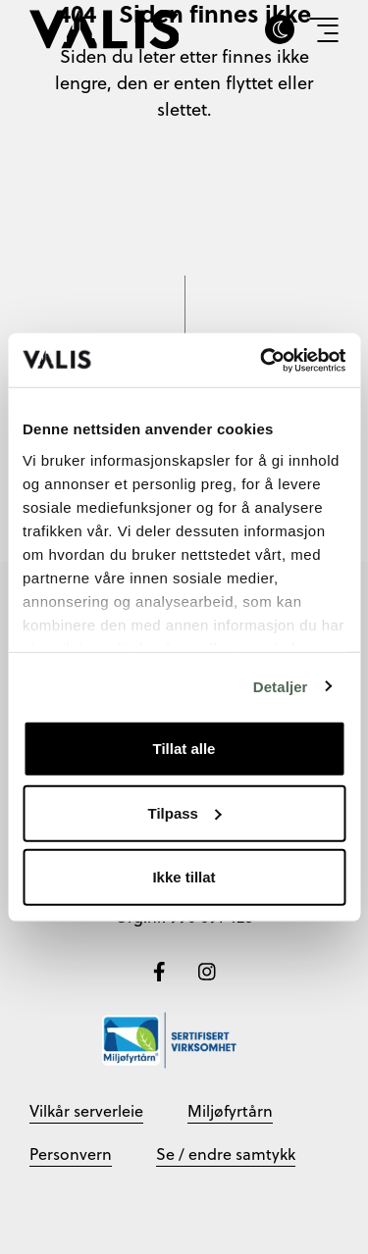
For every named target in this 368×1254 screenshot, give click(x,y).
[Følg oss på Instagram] (207, 969)
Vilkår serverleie (86, 1111)
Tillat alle (184, 748)
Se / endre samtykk (225, 1154)
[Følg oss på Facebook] (161, 969)
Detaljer (280, 685)
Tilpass (185, 812)
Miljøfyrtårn (230, 1111)
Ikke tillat (183, 877)
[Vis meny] (324, 29)
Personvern (70, 1154)
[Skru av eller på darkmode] (279, 29)
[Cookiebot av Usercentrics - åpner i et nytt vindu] (262, 360)
